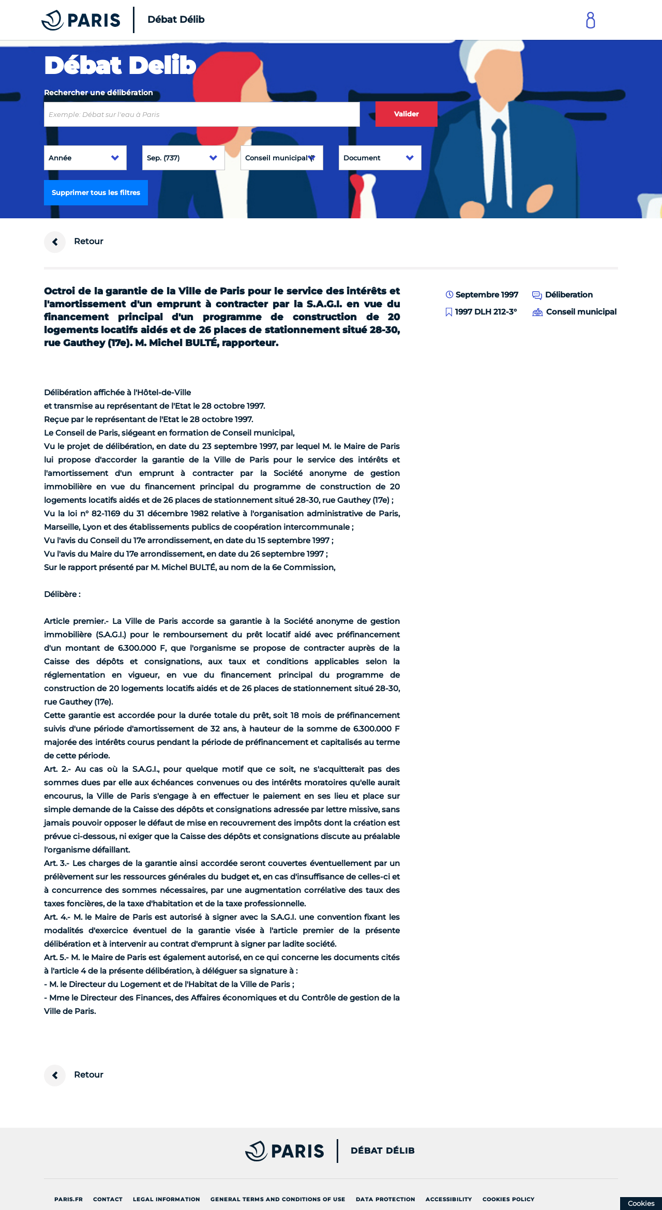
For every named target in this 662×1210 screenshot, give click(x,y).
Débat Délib (383, 1151)
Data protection (385, 1199)
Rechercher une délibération (98, 92)
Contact (108, 1199)
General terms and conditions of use (277, 1199)
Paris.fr (68, 1199)
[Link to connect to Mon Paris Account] (590, 20)
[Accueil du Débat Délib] (108, 20)
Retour (73, 242)
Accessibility (449, 1199)
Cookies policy (509, 1199)
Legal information (166, 1199)
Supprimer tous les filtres (96, 192)
